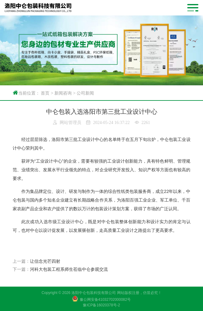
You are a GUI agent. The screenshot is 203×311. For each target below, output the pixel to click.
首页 (45, 93)
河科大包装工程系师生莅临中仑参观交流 (69, 269)
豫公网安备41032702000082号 (105, 299)
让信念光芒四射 (45, 261)
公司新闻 (85, 93)
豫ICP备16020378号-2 (101, 305)
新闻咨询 (63, 93)
